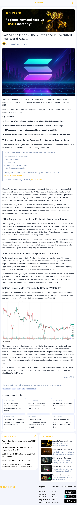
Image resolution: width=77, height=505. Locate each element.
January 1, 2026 (36, 180)
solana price (6, 389)
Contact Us (42, 494)
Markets (54, 491)
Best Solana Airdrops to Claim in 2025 (16, 460)
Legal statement (44, 500)
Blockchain (10, 44)
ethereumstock (31, 389)
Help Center (43, 497)
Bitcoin (54, 494)
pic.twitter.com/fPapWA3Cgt (14, 175)
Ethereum (55, 497)
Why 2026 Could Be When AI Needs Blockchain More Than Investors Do (14, 422)
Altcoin (54, 500)
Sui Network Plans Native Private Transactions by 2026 (62, 405)
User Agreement (44, 502)
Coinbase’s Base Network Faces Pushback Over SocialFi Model (38, 405)
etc (23, 389)
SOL (14, 389)
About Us (42, 491)
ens (19, 389)
